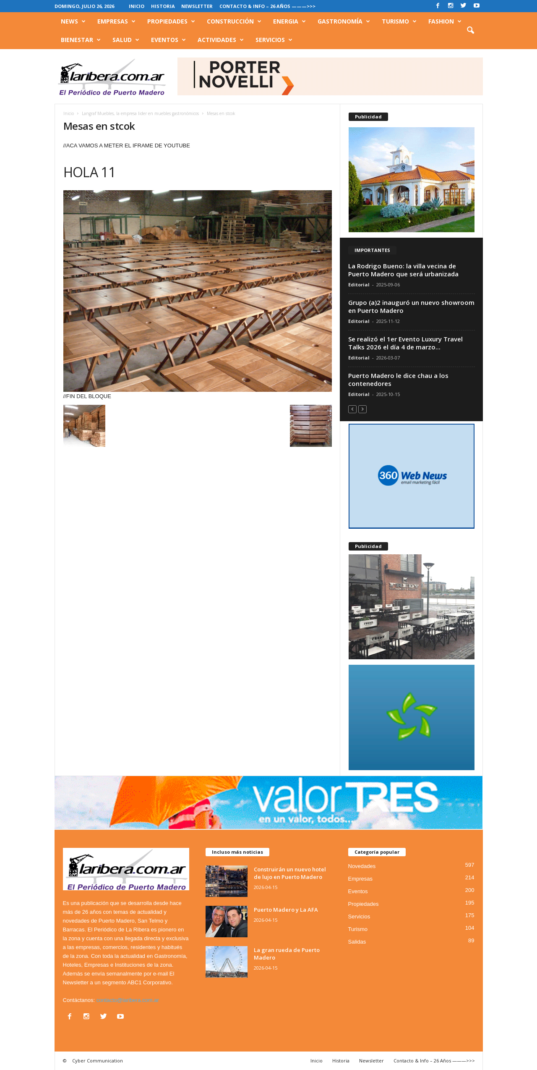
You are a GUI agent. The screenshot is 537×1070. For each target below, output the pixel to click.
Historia (163, 6)
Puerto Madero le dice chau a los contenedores (398, 379)
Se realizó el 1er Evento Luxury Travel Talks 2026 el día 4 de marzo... (405, 343)
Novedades (362, 866)
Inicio (136, 6)
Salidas (357, 942)
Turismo (399, 21)
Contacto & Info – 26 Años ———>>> (267, 6)
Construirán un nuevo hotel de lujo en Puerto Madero (290, 873)
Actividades (221, 40)
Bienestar (81, 40)
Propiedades (171, 21)
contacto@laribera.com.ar (127, 1000)
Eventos (168, 40)
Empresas (116, 21)
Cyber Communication (97, 1060)
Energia (289, 21)
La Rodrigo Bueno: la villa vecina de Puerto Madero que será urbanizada (403, 270)
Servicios (273, 40)
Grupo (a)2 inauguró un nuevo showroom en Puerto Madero (411, 306)
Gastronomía (344, 21)
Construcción (234, 21)
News (73, 21)
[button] (470, 30)
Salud (125, 40)
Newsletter (197, 6)
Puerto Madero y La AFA (286, 909)
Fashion (444, 21)
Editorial (359, 284)
